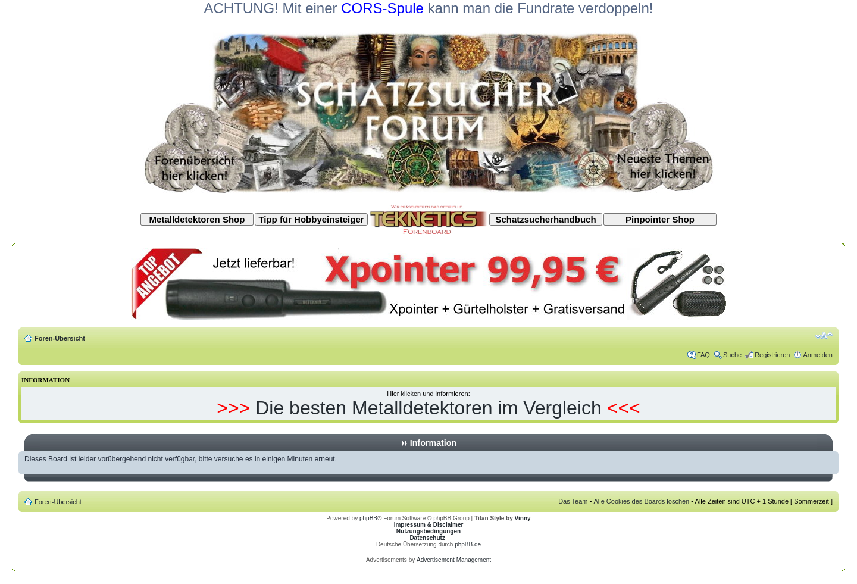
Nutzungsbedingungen (428, 531)
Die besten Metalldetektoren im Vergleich (428, 408)
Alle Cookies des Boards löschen (641, 501)
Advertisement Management (454, 560)
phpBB (368, 518)
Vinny (523, 518)
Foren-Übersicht (60, 338)
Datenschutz (427, 538)
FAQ (703, 354)
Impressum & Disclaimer (429, 524)
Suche (732, 354)
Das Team (572, 501)
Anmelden (818, 354)
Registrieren (772, 354)
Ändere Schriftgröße (824, 335)
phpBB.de (468, 544)
